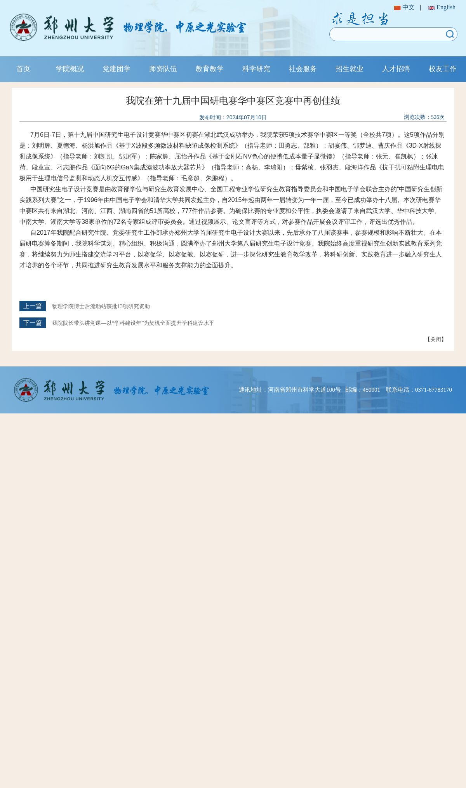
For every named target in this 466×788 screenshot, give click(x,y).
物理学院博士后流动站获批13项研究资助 (101, 306)
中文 (404, 7)
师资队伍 (163, 69)
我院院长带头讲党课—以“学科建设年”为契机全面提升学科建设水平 (133, 323)
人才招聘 (396, 69)
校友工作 (443, 69)
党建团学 (116, 69)
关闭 (435, 339)
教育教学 (210, 69)
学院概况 (70, 69)
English (442, 7)
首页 (23, 69)
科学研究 (256, 69)
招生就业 (349, 69)
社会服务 (303, 69)
